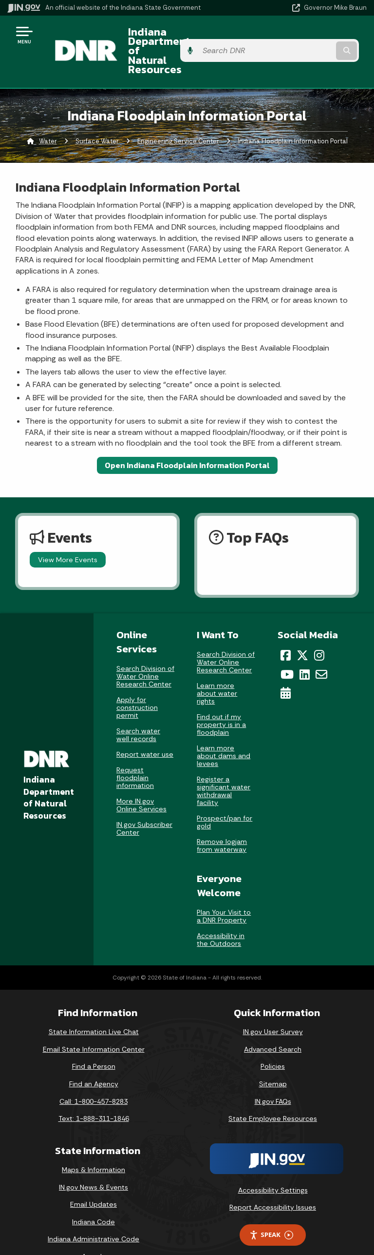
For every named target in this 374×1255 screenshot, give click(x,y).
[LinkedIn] (304, 648)
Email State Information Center (94, 1023)
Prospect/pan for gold (224, 795)
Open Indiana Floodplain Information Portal (187, 439)
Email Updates (93, 1178)
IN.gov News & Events (93, 1161)
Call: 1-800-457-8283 (93, 1075)
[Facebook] (285, 629)
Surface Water (97, 115)
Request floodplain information (135, 752)
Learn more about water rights (217, 667)
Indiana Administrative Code (93, 1213)
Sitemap (273, 1057)
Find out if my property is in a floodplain (221, 698)
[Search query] (314, 38)
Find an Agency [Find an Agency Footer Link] (93, 1057)
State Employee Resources (272, 1092)
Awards (93, 1230)
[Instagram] (319, 629)
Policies (273, 1040)
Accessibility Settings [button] (273, 1163)
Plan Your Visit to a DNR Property (224, 890)
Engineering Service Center (178, 115)
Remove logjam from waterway (222, 819)
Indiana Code (93, 1195)
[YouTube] (287, 648)
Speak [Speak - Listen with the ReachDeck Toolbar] (271, 1209)
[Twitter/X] (302, 629)
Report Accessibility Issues (272, 1181)
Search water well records (138, 709)
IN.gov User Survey (273, 1005)
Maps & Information (93, 1143)
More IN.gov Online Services (141, 779)
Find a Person (93, 1040)
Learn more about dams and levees (223, 729)
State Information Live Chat (94, 1005)
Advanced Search (272, 1023)
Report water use (144, 728)
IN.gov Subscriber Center (144, 802)
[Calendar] (285, 667)
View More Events (67, 533)
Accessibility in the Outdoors (220, 913)
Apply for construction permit (137, 681)
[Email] (321, 648)
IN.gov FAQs (273, 1075)
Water (48, 115)
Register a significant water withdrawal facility (223, 764)
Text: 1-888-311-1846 (93, 1092)
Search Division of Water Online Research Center (145, 650)
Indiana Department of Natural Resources (174, 38)
